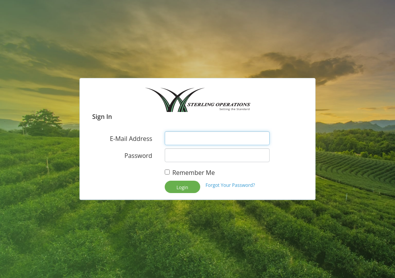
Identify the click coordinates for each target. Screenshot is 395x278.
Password (138, 155)
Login (182, 187)
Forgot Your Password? (230, 185)
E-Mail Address (131, 138)
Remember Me (190, 172)
